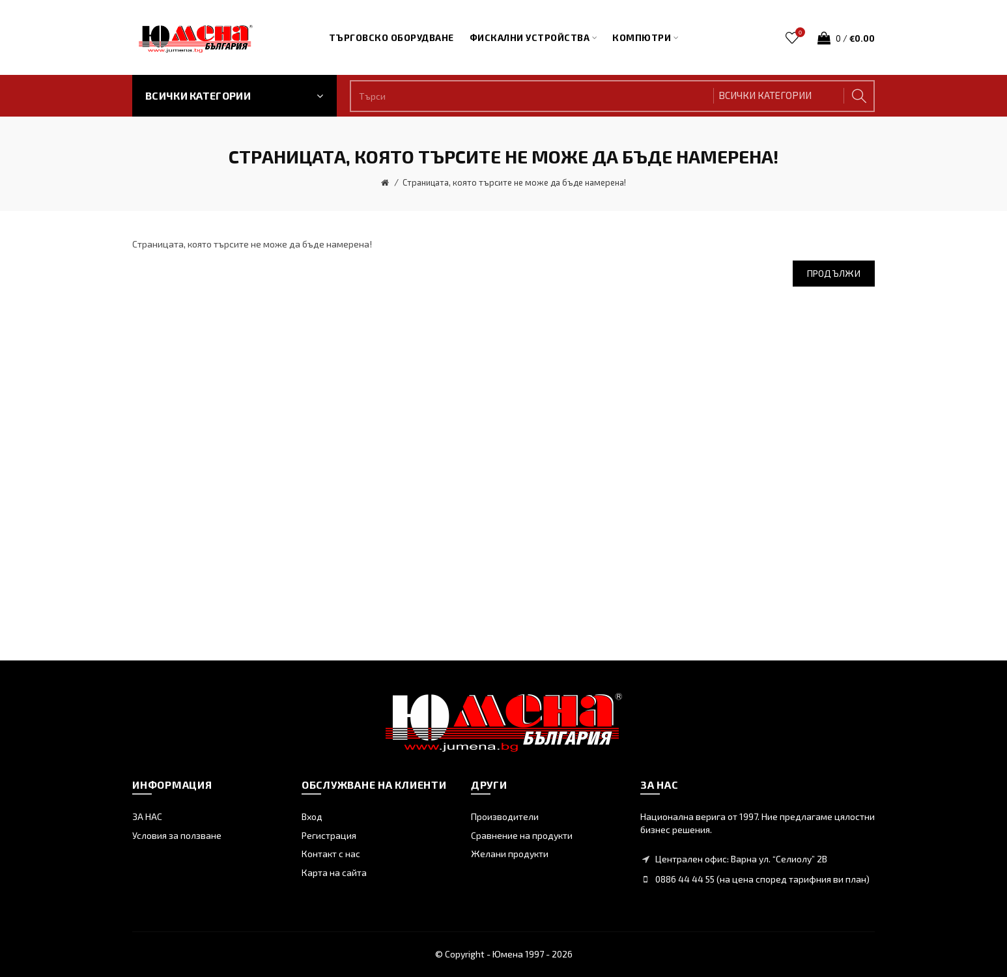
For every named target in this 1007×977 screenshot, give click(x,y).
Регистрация (329, 835)
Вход (312, 816)
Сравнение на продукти (522, 835)
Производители (505, 816)
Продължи (833, 273)
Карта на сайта (334, 872)
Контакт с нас (331, 853)
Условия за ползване (176, 835)
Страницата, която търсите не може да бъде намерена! (514, 182)
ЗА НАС (147, 816)
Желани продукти (509, 853)
